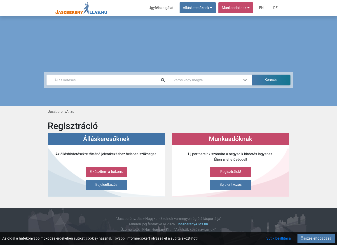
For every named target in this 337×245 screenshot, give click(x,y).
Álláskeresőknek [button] (197, 8)
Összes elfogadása (316, 238)
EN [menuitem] (261, 8)
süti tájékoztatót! (184, 238)
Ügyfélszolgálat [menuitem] (161, 8)
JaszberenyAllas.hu (192, 224)
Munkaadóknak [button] (236, 8)
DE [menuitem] (275, 8)
